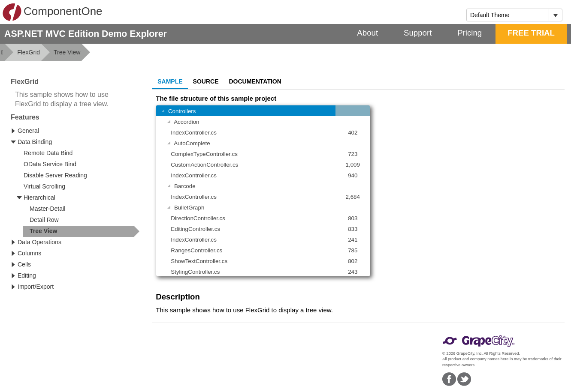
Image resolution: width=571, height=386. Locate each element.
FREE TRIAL (531, 32)
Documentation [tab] (255, 81)
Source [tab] (206, 81)
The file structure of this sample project (216, 98)
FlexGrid (28, 52)
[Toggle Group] (162, 111)
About (367, 32)
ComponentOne (52, 12)
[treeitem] (81, 231)
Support (418, 32)
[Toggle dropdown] (555, 15)
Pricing (469, 32)
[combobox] (508, 15)
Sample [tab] (169, 81)
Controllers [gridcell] (177, 111)
